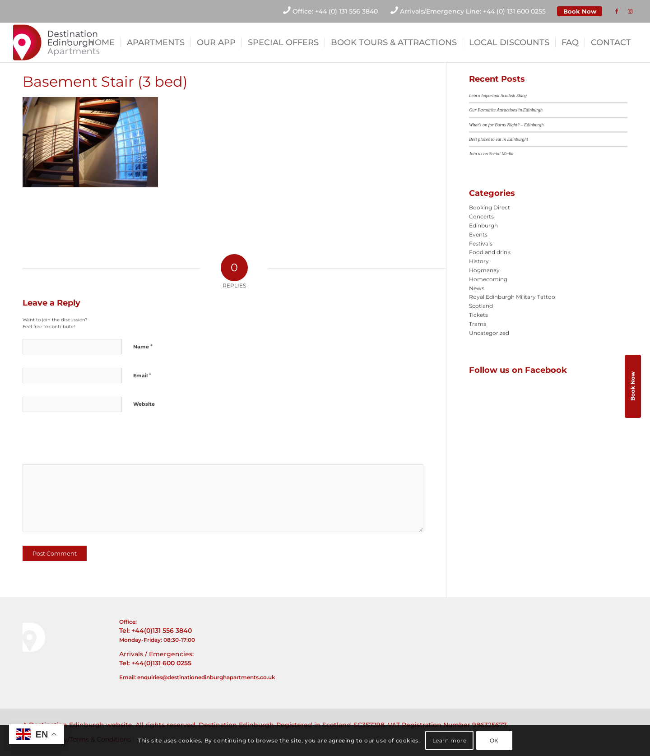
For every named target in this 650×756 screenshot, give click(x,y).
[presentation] (84, 441)
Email (142, 375)
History (479, 261)
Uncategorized (489, 332)
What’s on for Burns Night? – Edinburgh (506, 124)
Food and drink (490, 252)
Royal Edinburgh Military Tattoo (512, 296)
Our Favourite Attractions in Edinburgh (506, 109)
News (476, 288)
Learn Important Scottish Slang (498, 95)
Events (478, 234)
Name (143, 346)
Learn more (449, 740)
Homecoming (488, 279)
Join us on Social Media (491, 153)
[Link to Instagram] (630, 11)
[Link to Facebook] (616, 11)
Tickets (478, 314)
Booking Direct (489, 207)
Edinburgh (483, 225)
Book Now (579, 11)
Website (144, 404)
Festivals (480, 243)
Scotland (481, 305)
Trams (477, 323)
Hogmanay (484, 270)
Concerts (481, 216)
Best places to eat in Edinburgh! (498, 139)
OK (494, 740)
